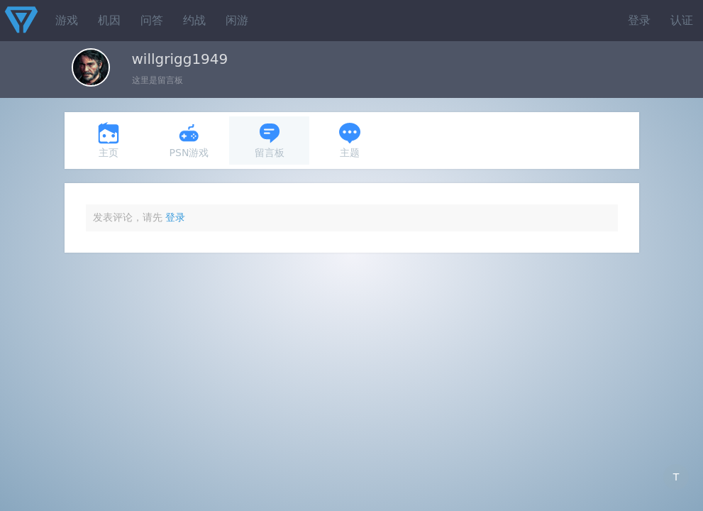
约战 (194, 20)
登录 (639, 20)
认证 (681, 20)
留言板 (269, 140)
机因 (109, 20)
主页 (108, 140)
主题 (349, 140)
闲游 (237, 20)
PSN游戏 (189, 140)
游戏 (66, 20)
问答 (151, 20)
